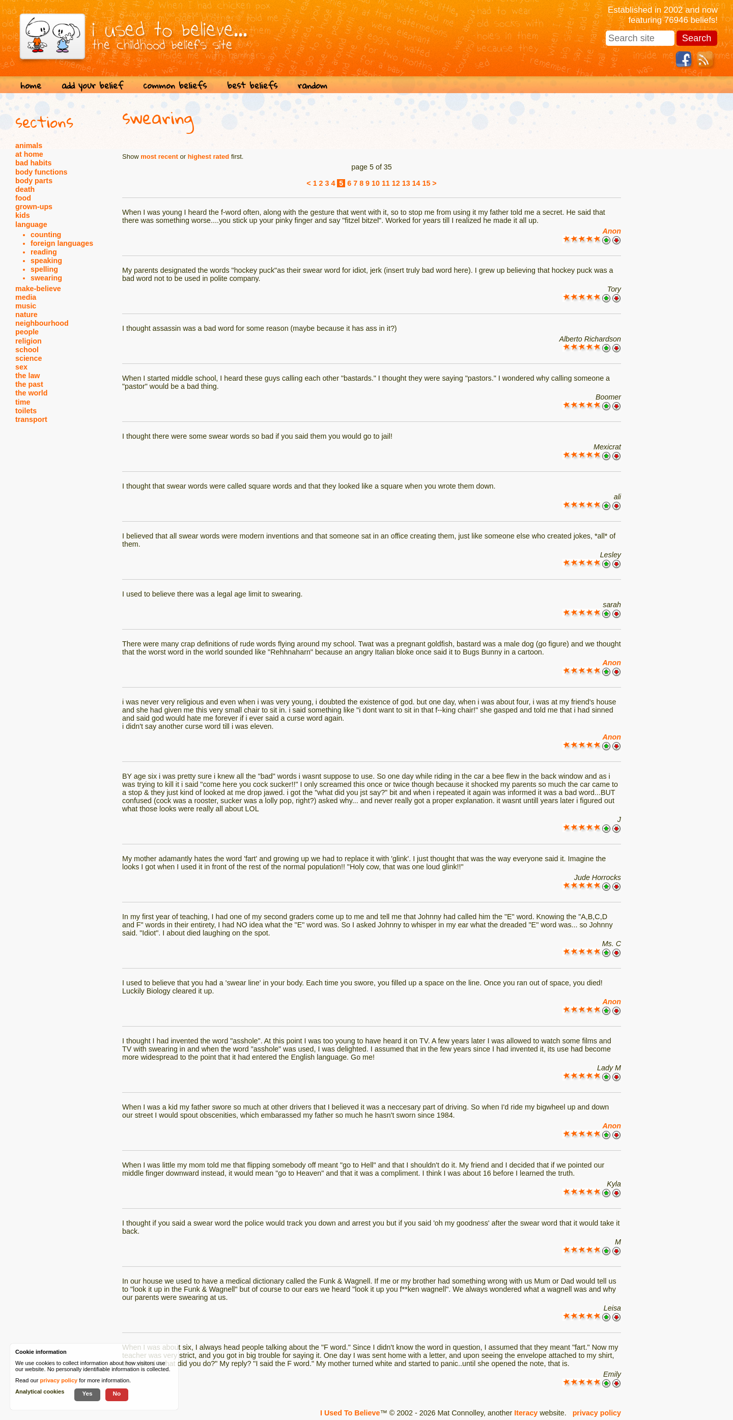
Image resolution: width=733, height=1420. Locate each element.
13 (406, 183)
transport (31, 419)
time (22, 402)
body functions (41, 172)
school (27, 350)
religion (28, 341)
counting (46, 235)
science (28, 358)
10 (376, 183)
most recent (159, 156)
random (312, 85)
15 (426, 183)
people (27, 332)
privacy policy (597, 1413)
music (25, 306)
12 (396, 183)
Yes (87, 1393)
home (30, 85)
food (23, 198)
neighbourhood (42, 323)
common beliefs (175, 85)
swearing (46, 278)
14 (416, 183)
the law (27, 376)
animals (28, 145)
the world (31, 393)
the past (29, 384)
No (117, 1393)
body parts (33, 181)
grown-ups (33, 207)
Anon (611, 231)
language (31, 224)
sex (21, 367)
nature (26, 314)
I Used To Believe (350, 1413)
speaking (46, 261)
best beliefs (252, 85)
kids (22, 215)
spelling (44, 269)
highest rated (209, 156)
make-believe (38, 289)
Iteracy (526, 1413)
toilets (26, 411)
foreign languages (62, 243)
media (25, 297)
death (25, 189)
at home (29, 154)
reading (44, 252)
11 (386, 183)
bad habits (33, 163)
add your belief (92, 85)
